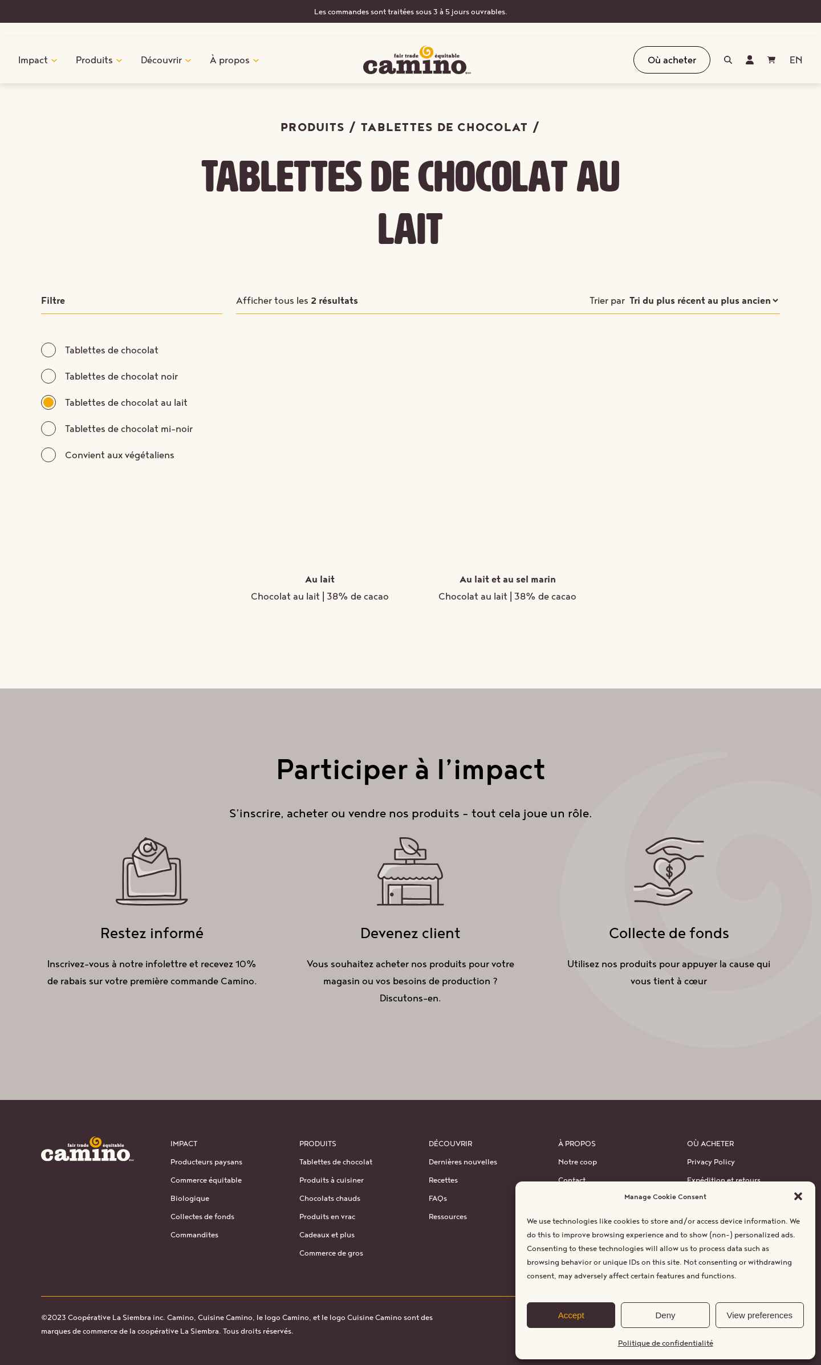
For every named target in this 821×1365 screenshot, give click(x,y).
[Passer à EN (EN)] (796, 60)
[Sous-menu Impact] (54, 59)
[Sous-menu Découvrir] (188, 59)
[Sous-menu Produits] (119, 59)
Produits (313, 127)
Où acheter (672, 60)
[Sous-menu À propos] (256, 59)
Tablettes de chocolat (444, 127)
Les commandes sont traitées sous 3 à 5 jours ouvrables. (410, 11)
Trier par (607, 300)
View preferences (760, 1315)
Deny (665, 1315)
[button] (798, 1196)
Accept (571, 1315)
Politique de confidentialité (665, 1342)
